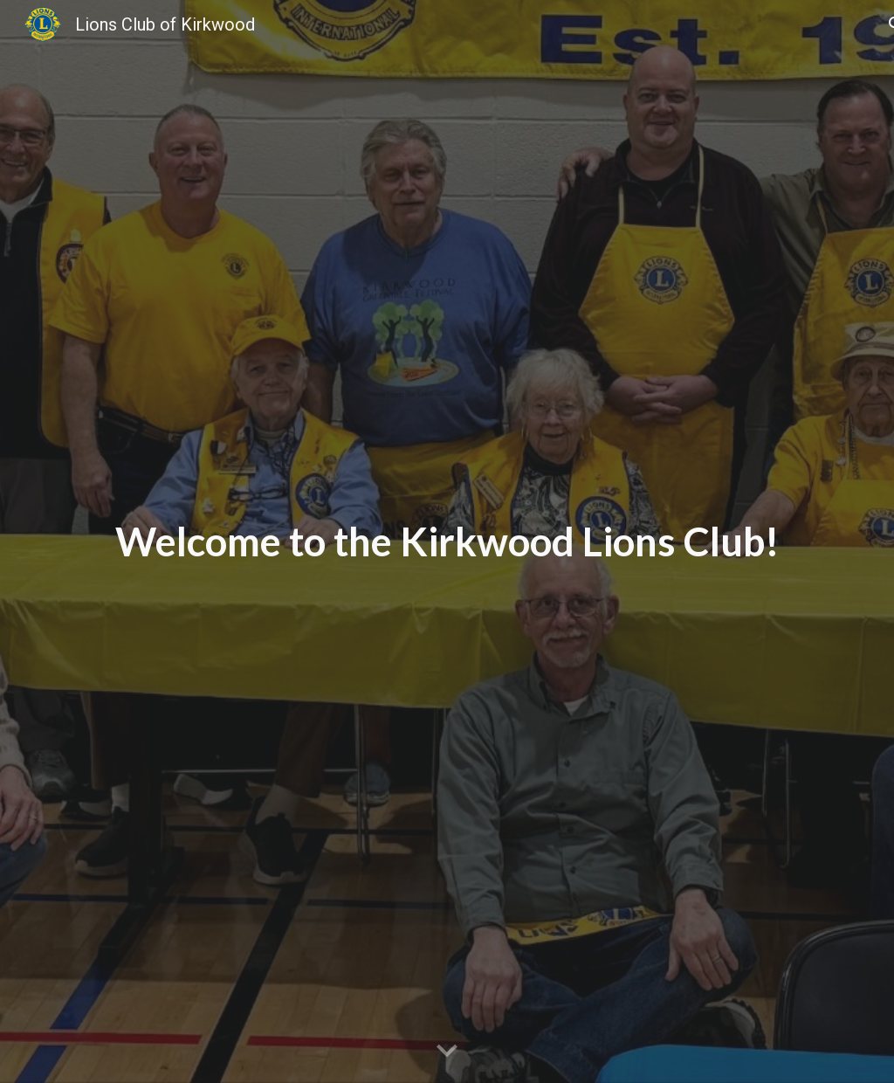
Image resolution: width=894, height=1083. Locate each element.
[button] (447, 1052)
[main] (447, 541)
